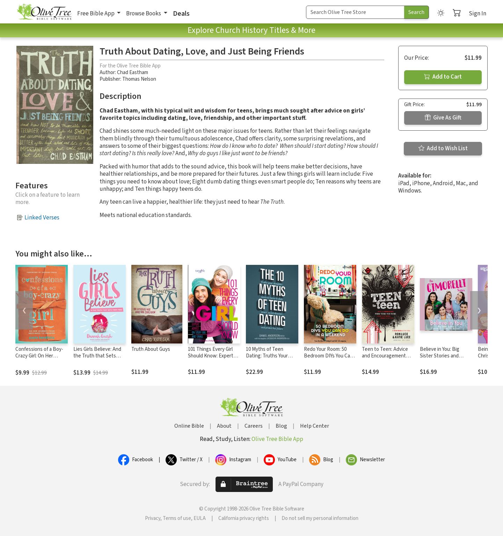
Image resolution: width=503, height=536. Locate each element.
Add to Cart (443, 77)
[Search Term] (355, 12)
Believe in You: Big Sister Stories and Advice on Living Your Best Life (443, 359)
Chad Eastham (132, 72)
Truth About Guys (150, 349)
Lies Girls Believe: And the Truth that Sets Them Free (97, 356)
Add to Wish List (443, 148)
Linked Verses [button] (41, 217)
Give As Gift (443, 118)
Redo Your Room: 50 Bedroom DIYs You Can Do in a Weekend (328, 356)
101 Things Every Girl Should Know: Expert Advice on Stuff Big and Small (213, 359)
